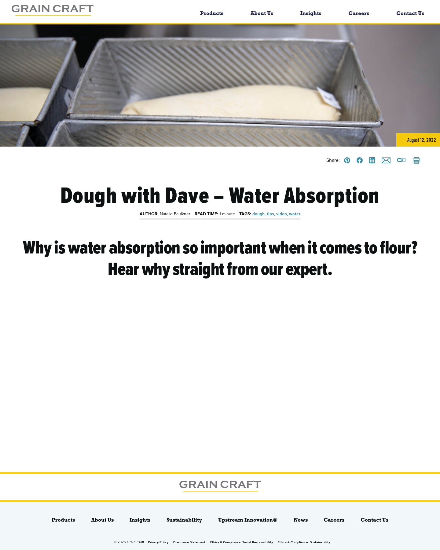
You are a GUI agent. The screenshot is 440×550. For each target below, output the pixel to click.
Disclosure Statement (189, 542)
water (294, 214)
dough (258, 214)
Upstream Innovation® (247, 520)
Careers (358, 13)
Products (211, 13)
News (301, 520)
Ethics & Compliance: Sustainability (304, 542)
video (281, 214)
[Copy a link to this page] (401, 160)
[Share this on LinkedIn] (372, 160)
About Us (262, 13)
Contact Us (410, 13)
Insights (310, 13)
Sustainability (184, 520)
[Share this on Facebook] (360, 160)
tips (270, 214)
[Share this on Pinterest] (347, 160)
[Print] (416, 161)
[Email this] (386, 160)
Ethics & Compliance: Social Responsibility (241, 542)
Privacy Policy (158, 542)
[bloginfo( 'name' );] (87, 11)
